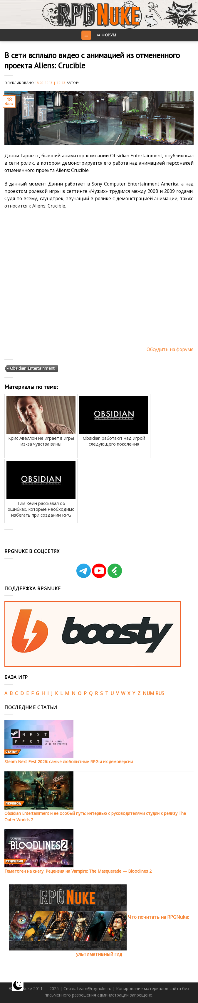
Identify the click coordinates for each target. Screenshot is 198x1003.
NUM (148, 693)
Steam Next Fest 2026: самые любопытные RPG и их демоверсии (68, 761)
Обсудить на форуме (170, 349)
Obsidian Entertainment (32, 368)
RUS (159, 693)
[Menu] (86, 35)
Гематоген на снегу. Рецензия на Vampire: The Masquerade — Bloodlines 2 (78, 871)
